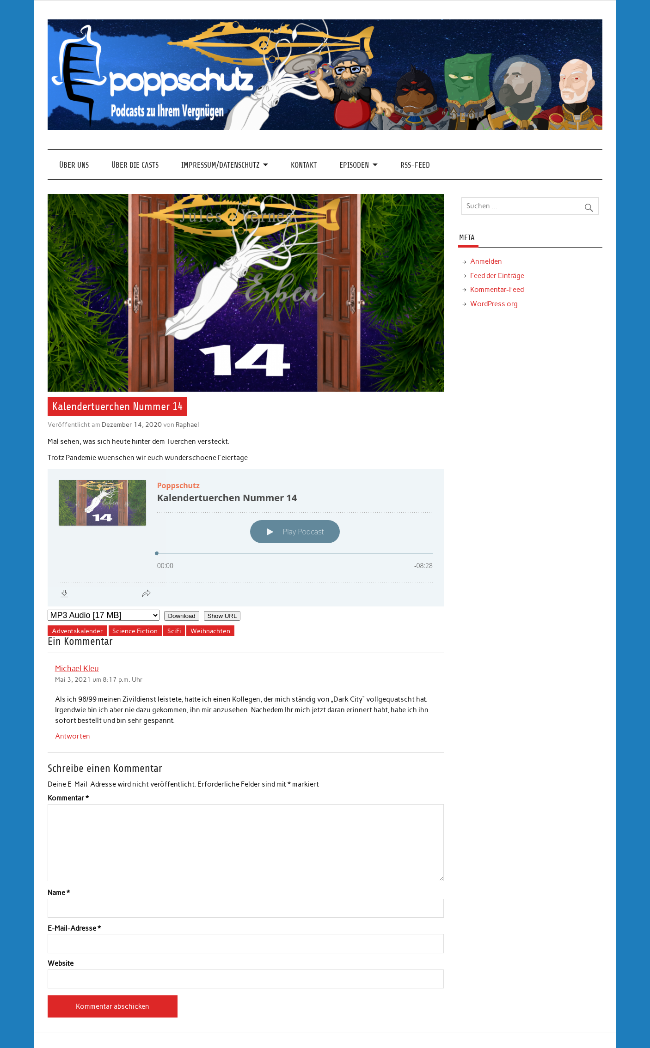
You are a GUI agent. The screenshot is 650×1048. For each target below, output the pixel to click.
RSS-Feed (415, 165)
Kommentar (68, 798)
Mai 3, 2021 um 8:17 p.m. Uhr (99, 679)
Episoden (354, 165)
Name (59, 893)
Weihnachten (210, 631)
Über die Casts (135, 165)
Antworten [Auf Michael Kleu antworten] (72, 736)
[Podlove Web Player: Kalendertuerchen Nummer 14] (246, 537)
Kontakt (304, 165)
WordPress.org (494, 304)
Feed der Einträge (497, 276)
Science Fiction (135, 631)
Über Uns (74, 165)
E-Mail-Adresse (74, 928)
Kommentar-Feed (497, 289)
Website (61, 963)
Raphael (187, 424)
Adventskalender (77, 631)
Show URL (222, 615)
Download (181, 615)
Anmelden (486, 261)
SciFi (174, 631)
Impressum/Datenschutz (220, 165)
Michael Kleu (77, 668)
